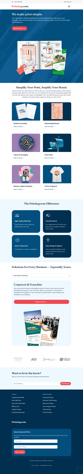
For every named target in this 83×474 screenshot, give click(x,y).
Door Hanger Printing (49, 406)
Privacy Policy (35, 465)
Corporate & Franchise (20, 275)
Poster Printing (47, 412)
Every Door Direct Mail (18, 403)
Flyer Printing (47, 409)
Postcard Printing (48, 397)
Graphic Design (16, 409)
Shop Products (19, 28)
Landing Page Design (18, 412)
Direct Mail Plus (16, 400)
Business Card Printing (50, 400)
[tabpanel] (41, 314)
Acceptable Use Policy (46, 465)
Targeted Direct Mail (18, 397)
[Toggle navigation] (69, 6)
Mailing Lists (15, 406)
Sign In (65, 1)
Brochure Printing (48, 403)
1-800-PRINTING (17, 1)
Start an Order (19, 126)
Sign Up (69, 1)
